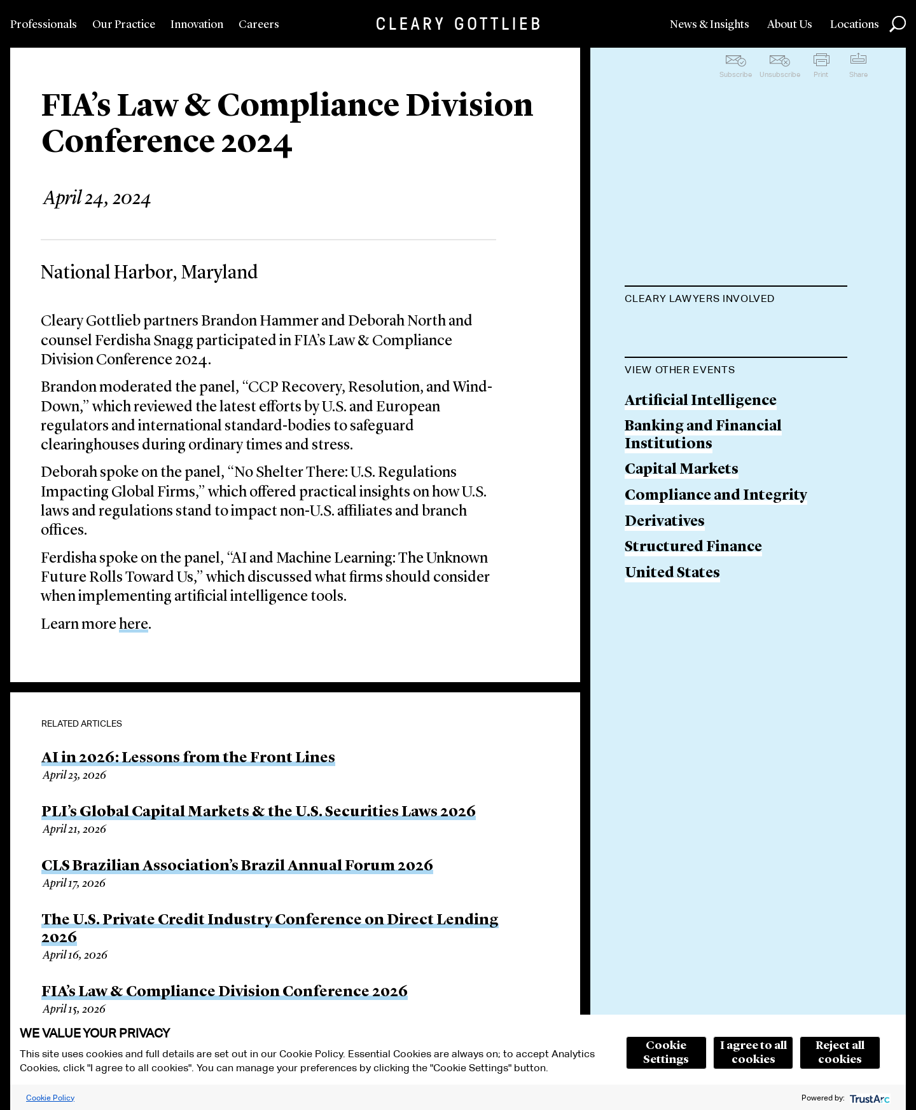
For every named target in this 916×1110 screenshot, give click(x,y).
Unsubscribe (780, 74)
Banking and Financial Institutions (703, 598)
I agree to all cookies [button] (753, 1052)
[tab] (736, 300)
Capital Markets (682, 632)
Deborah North (679, 379)
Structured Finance (693, 709)
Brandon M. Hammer (699, 330)
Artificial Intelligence (701, 563)
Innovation (196, 25)
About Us (789, 25)
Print (821, 74)
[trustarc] (868, 1097)
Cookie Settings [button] (666, 1052)
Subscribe (735, 74)
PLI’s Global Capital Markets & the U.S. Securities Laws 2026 (258, 812)
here (133, 625)
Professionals (43, 25)
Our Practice (123, 25)
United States (672, 736)
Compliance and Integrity (716, 658)
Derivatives (665, 683)
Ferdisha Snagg (678, 427)
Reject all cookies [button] (839, 1052)
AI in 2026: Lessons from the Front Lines (188, 758)
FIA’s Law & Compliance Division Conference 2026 (224, 992)
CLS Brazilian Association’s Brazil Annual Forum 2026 (237, 866)
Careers (259, 25)
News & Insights (709, 25)
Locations (854, 25)
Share (858, 74)
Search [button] (897, 24)
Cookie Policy (50, 1097)
